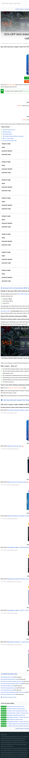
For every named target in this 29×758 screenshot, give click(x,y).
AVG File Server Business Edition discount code (12, 681)
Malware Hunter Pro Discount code (16, 482)
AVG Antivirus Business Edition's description (13, 136)
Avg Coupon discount (12, 412)
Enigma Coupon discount (13, 448)
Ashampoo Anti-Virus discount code (15, 706)
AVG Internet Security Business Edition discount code (13, 692)
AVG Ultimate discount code (7, 677)
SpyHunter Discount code (14, 446)
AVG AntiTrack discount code (7, 685)
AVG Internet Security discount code (9, 679)
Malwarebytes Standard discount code (16, 715)
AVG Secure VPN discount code (8, 694)
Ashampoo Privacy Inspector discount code (17, 710)
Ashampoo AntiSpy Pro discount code (16, 708)
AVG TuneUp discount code (7, 690)
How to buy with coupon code (10, 140)
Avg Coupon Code (5, 311)
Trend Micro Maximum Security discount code (17, 723)
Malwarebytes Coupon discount (14, 581)
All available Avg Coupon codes (9, 673)
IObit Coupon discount (12, 518)
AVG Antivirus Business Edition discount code (11, 683)
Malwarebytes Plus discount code (15, 719)
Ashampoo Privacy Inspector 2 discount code (17, 713)
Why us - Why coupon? (8, 138)
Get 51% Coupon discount (9, 129)
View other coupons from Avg (8, 697)
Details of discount (7, 132)
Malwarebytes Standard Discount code (17, 579)
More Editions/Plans (7, 134)
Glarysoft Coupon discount (13, 484)
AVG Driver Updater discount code (9, 688)
